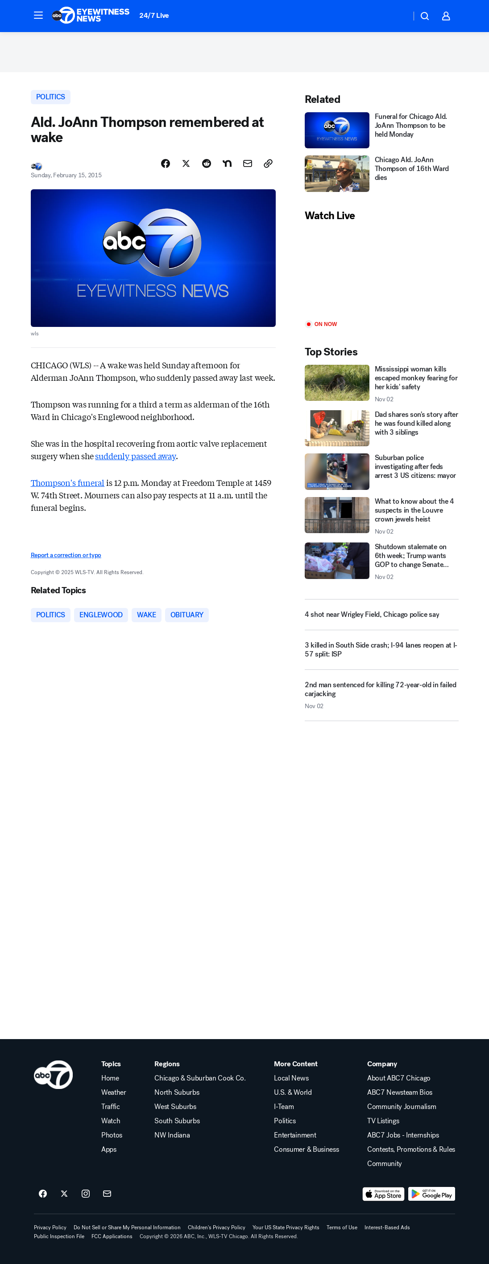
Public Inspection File (59, 1236)
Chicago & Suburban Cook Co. (199, 1078)
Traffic (110, 1106)
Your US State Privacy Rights (286, 1227)
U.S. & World (292, 1092)
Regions (166, 1064)
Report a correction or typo (66, 555)
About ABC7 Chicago (399, 1078)
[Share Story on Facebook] (165, 163)
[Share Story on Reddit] (206, 163)
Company (382, 1064)
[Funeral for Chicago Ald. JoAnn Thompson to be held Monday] (382, 130)
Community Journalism (401, 1106)
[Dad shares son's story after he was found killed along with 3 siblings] (382, 428)
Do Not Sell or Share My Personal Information (127, 1227)
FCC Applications (112, 1236)
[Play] (382, 271)
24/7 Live (154, 15)
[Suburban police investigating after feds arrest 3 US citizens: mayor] (382, 471)
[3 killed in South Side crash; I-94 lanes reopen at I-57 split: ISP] (382, 653)
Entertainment (295, 1135)
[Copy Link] (268, 163)
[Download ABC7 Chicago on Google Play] (431, 1194)
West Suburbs (175, 1106)
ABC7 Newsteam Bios (399, 1092)
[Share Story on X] (186, 163)
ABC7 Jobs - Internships (403, 1135)
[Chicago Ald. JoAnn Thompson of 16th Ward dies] (382, 173)
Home (110, 1078)
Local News (291, 1078)
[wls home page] (53, 1074)
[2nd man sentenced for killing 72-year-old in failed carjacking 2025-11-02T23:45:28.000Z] (382, 699)
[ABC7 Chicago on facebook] (43, 1194)
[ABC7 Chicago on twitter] (64, 1194)
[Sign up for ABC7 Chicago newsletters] (107, 1194)
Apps (108, 1149)
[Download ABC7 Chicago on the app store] (383, 1194)
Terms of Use (342, 1227)
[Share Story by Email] (247, 163)
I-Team (284, 1106)
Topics (111, 1064)
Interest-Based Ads (387, 1227)
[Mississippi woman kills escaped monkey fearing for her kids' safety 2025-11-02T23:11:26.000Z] (382, 384)
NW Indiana (172, 1135)
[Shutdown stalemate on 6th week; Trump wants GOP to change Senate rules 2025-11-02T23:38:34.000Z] (382, 561)
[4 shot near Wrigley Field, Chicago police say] (382, 614)
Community (384, 1163)
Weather (113, 1092)
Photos (111, 1135)
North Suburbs (176, 1092)
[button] (38, 15)
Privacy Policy (50, 1227)
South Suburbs (176, 1121)
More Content (295, 1064)
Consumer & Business (306, 1149)
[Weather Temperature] (397, 16)
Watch (110, 1121)
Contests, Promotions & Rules (411, 1149)
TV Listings (383, 1121)
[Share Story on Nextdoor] (227, 163)
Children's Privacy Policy (216, 1227)
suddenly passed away (135, 455)
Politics (284, 1121)
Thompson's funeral (68, 482)
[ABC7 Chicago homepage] (90, 16)
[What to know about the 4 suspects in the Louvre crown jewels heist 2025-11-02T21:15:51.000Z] (382, 516)
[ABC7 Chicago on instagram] (86, 1194)
